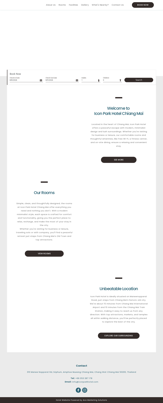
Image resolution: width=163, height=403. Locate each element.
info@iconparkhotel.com (85, 381)
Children (106, 78)
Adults (84, 78)
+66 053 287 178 (84, 378)
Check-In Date (15, 78)
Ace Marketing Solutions (95, 400)
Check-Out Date (51, 78)
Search (139, 80)
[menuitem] (50, 5)
